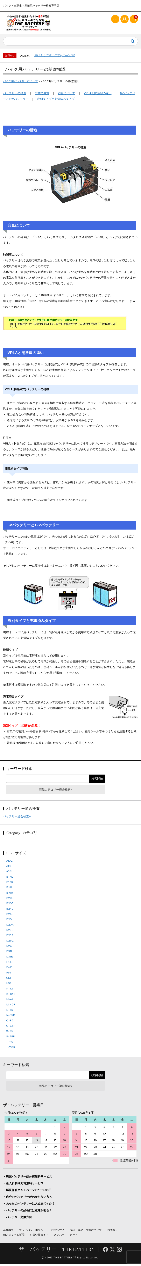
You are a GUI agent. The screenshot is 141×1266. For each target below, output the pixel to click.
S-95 (9, 1032)
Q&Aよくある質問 (13, 1236)
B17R (9, 883)
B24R (9, 915)
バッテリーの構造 (14, 94)
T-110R (10, 1048)
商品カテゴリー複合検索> (55, 791)
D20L (10, 920)
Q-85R (10, 1027)
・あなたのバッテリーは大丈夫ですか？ (29, 1205)
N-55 (9, 1011)
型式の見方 (42, 94)
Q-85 (9, 1022)
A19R (9, 867)
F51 (8, 974)
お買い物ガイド (39, 1236)
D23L (9, 931)
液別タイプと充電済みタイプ (56, 100)
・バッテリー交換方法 (17, 1218)
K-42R (10, 995)
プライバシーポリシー (32, 1231)
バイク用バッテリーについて (20, 82)
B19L (9, 889)
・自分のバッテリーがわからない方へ (27, 1198)
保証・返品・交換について (86, 1231)
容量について (66, 94)
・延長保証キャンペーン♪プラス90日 (27, 1191)
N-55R (10, 1016)
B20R (10, 904)
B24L (9, 910)
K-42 (9, 990)
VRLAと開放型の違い (98, 94)
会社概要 (8, 1231)
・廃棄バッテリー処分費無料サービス (27, 1178)
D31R (9, 958)
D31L (9, 952)
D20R (10, 926)
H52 (9, 984)
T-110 (9, 1043)
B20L (10, 899)
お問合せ (112, 1231)
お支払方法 (57, 1231)
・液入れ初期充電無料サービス (23, 1184)
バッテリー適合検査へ (17, 817)
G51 (8, 979)
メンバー (59, 1236)
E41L (9, 963)
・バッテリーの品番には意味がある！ (27, 1211)
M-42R (10, 1006)
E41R (9, 968)
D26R (10, 947)
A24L (9, 873)
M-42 (9, 1000)
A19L (9, 862)
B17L (9, 878)
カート (74, 1236)
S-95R (10, 1038)
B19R (9, 894)
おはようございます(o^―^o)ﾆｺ (54, 56)
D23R (9, 936)
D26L (10, 942)
